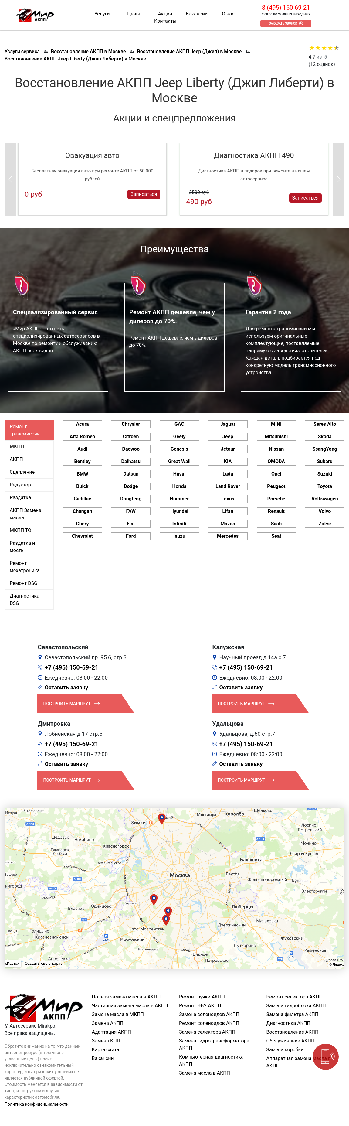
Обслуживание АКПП (290, 1041)
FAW (131, 511)
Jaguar (227, 424)
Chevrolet (82, 536)
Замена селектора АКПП (207, 1032)
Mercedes (228, 536)
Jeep (227, 436)
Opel (276, 474)
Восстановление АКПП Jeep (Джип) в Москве (189, 51)
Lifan (227, 511)
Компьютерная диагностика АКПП (211, 1060)
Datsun (131, 474)
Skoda (325, 436)
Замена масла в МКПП (118, 1014)
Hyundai (179, 511)
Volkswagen (325, 499)
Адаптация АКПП (111, 1032)
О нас (228, 14)
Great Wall (179, 461)
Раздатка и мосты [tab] (22, 546)
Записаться (143, 194)
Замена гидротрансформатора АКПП (214, 1044)
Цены (133, 14)
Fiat (131, 524)
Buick (82, 486)
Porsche (276, 499)
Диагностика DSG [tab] (24, 599)
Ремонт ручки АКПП (202, 997)
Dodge (131, 486)
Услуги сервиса (22, 51)
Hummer (179, 499)
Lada (227, 474)
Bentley (82, 461)
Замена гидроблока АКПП (296, 1005)
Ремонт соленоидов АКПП (209, 1023)
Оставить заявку (66, 687)
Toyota (324, 486)
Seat (276, 536)
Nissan (276, 449)
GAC (179, 424)
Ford (131, 536)
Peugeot (276, 486)
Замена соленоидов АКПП (209, 1014)
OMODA (276, 461)
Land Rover (227, 486)
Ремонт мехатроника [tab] (24, 566)
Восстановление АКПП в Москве (88, 51)
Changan (82, 511)
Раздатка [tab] (20, 497)
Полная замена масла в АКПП (126, 997)
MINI (276, 424)
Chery (82, 524)
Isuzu (179, 536)
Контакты (165, 21)
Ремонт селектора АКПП (294, 997)
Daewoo (131, 449)
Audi (82, 449)
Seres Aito (324, 424)
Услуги (102, 14)
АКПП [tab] (16, 459)
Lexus (227, 499)
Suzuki (324, 474)
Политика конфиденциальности (37, 1104)
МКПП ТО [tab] (20, 530)
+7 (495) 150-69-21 (72, 667)
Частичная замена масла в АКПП (130, 1005)
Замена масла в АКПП (204, 1073)
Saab (276, 524)
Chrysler (131, 424)
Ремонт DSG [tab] (23, 583)
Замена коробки (285, 1050)
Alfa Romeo (82, 436)
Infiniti (179, 524)
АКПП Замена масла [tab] (25, 513)
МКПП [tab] (17, 446)
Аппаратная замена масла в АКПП (298, 1062)
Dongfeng (130, 499)
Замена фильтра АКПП (292, 1014)
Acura (82, 424)
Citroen (131, 436)
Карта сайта (105, 1050)
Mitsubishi (276, 436)
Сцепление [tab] (22, 472)
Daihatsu (131, 461)
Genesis (179, 449)
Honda (179, 486)
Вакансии (197, 14)
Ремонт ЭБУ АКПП (200, 1005)
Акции (165, 14)
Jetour (228, 449)
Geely (179, 436)
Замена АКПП (108, 1023)
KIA (228, 461)
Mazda (228, 524)
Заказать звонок (283, 23)
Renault (276, 511)
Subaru (325, 461)
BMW (82, 474)
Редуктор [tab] (20, 485)
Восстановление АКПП (292, 1032)
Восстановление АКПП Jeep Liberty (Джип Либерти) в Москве (75, 59)
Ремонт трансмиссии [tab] (25, 430)
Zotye (325, 524)
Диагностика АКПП (288, 1023)
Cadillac (82, 499)
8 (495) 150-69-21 (286, 7)
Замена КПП (106, 1041)
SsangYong (324, 449)
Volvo (325, 511)
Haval (179, 474)
